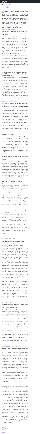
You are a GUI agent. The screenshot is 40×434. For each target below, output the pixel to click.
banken (3, 427)
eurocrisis (4, 429)
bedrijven (4, 430)
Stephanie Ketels (5, 7)
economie (4, 425)
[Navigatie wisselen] (36, 2)
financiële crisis (5, 428)
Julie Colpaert (6, 6)
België (3, 432)
